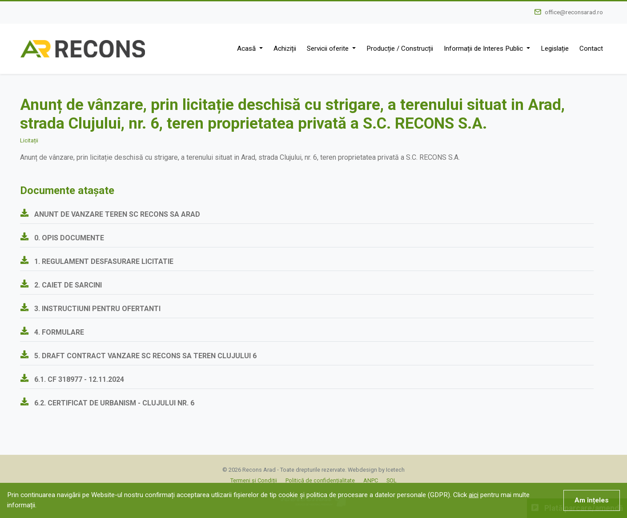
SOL (391, 480)
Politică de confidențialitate (320, 480)
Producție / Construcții (399, 49)
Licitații (29, 140)
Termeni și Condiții (253, 480)
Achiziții (284, 49)
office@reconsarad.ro (574, 12)
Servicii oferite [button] (328, 49)
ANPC (370, 480)
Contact (591, 49)
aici (473, 495)
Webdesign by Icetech (376, 469)
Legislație (555, 49)
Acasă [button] (247, 49)
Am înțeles (592, 500)
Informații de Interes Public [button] (484, 49)
